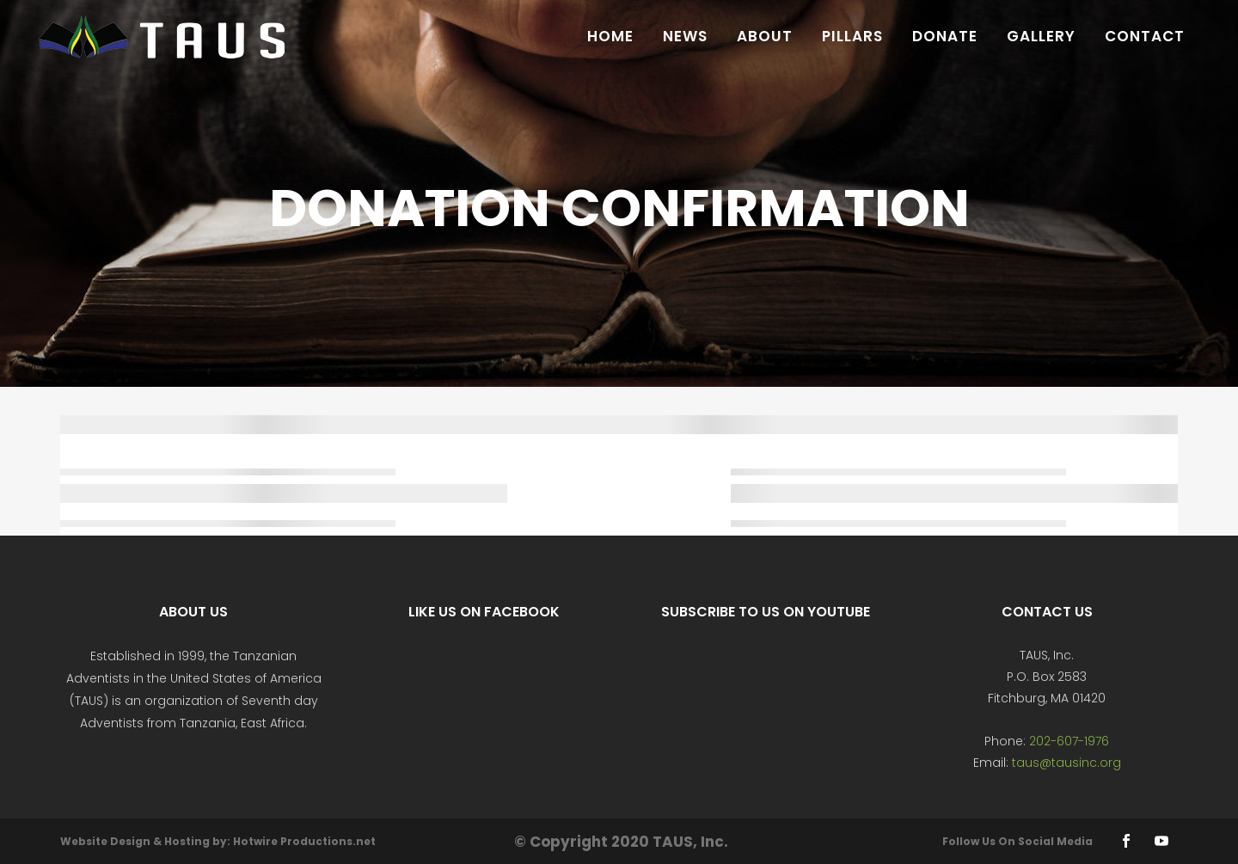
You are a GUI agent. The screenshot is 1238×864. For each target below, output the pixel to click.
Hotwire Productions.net (304, 841)
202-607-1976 (1069, 741)
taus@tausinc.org (1066, 762)
